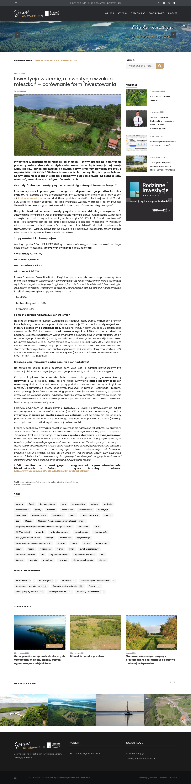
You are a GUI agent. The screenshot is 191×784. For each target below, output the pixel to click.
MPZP (97, 526)
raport (31, 549)
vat (102, 554)
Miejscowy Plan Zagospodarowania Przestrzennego (61, 521)
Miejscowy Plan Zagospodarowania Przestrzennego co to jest (44, 526)
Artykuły (122, 13)
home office (67, 509)
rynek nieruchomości (25, 554)
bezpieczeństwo (34, 482)
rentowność (45, 549)
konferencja (58, 515)
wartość (33, 560)
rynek (71, 549)
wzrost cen (48, 560)
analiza (23, 482)
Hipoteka (51, 509)
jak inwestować (65, 482)
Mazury (28, 521)
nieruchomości (100, 532)
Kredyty (108, 515)
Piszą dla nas (138, 13)
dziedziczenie (22, 509)
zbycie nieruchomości (83, 560)
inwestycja (53, 482)
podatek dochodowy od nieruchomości (33, 543)
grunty (45, 482)
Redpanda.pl (84, 777)
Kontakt (172, 13)
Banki (31, 504)
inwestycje (21, 515)
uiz (42, 554)
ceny (64, 504)
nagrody (40, 532)
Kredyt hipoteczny (90, 515)
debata (94, 504)
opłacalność (65, 537)
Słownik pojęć (156, 13)
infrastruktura (85, 509)
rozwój (60, 549)
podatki (61, 543)
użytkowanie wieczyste (84, 554)
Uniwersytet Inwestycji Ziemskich (140, 758)
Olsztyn (49, 537)
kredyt (72, 515)
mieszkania (83, 526)
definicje (108, 504)
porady (87, 543)
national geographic (59, 532)
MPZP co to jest (23, 532)
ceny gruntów (78, 504)
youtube (63, 560)
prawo (19, 549)
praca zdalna (102, 543)
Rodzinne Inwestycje (30, 198)
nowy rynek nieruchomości (28, 537)
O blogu (109, 13)
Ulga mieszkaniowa (59, 554)
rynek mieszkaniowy (89, 549)
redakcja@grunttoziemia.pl (87, 753)
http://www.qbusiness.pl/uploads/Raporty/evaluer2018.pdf (51, 471)
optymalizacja (83, 537)
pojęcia (74, 543)
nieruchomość (81, 532)
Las (17, 521)
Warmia (19, 560)
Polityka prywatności (148, 777)
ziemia (76, 482)
